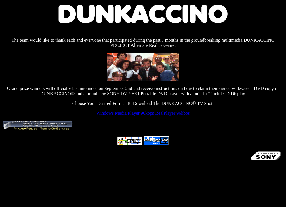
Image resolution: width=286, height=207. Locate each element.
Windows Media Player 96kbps (125, 113)
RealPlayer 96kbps (172, 113)
